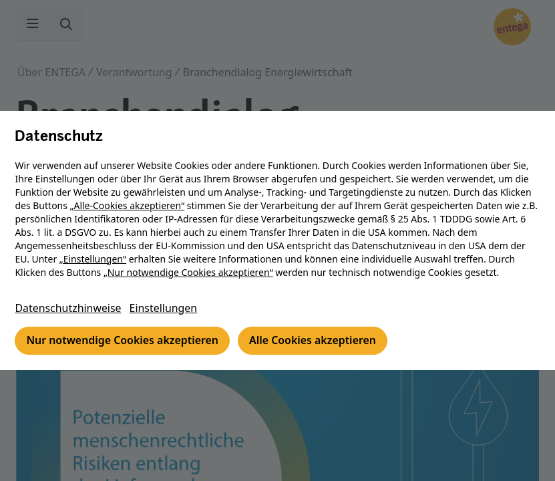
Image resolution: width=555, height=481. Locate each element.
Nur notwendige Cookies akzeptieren (123, 341)
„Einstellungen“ (93, 259)
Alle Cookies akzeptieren (315, 341)
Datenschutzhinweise (69, 308)
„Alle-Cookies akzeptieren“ (128, 205)
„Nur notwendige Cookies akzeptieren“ (189, 272)
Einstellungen (165, 308)
